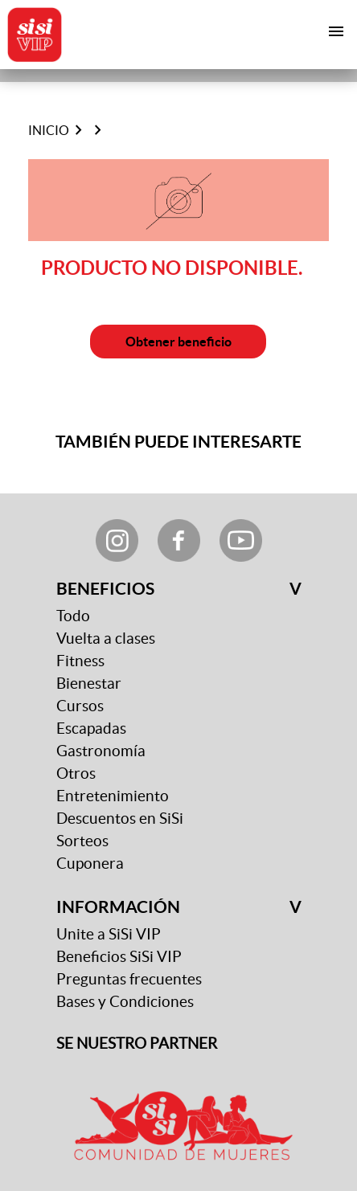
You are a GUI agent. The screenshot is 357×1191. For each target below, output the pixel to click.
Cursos (80, 706)
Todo (73, 616)
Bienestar (88, 683)
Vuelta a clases (105, 638)
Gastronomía (101, 751)
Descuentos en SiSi (119, 818)
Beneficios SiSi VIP (119, 956)
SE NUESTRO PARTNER (136, 1043)
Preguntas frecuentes (129, 979)
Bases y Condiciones (125, 1001)
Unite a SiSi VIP (108, 934)
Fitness (80, 661)
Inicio (48, 130)
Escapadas (91, 728)
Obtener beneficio (178, 341)
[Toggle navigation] (336, 31)
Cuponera (90, 863)
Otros (76, 773)
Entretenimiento (112, 796)
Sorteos (82, 841)
